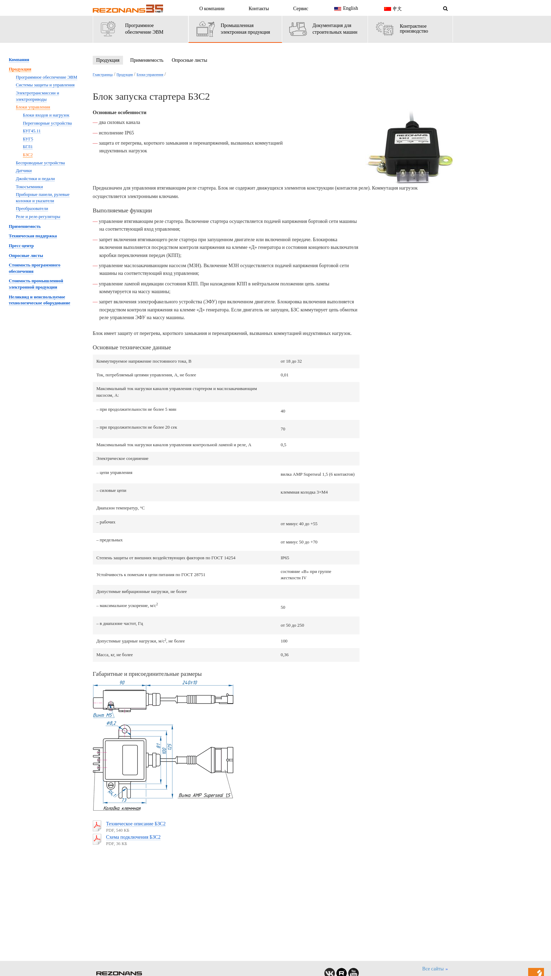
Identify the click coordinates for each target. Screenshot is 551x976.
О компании (211, 8)
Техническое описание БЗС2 (136, 823)
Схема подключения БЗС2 (133, 837)
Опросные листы (189, 60)
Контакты (259, 8)
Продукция (107, 60)
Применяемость (146, 60)
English (345, 9)
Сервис (300, 8)
